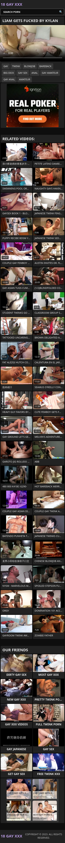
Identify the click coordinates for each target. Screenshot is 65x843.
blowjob (29, 66)
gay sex (22, 72)
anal (35, 72)
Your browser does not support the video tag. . (32, 43)
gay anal (9, 79)
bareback (45, 66)
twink (16, 66)
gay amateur (50, 72)
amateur (24, 79)
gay (5, 66)
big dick (8, 72)
